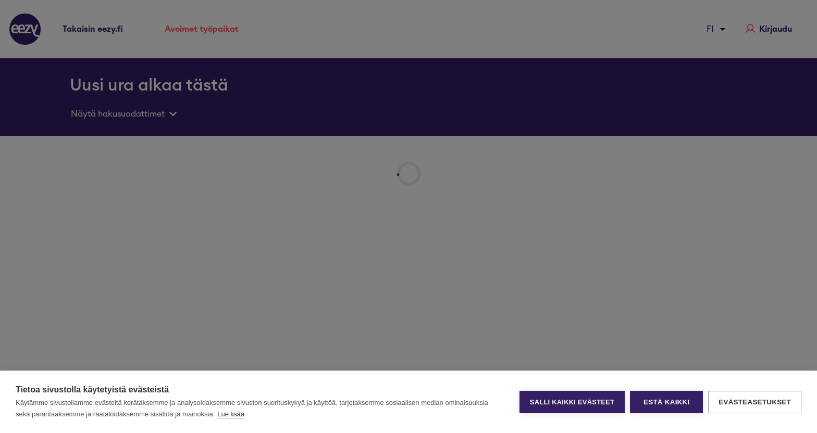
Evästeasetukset (755, 402)
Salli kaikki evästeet (572, 402)
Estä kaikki (666, 402)
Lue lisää (230, 414)
